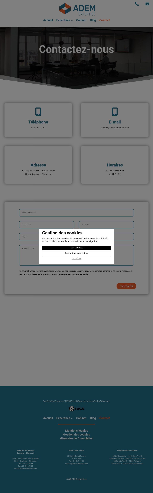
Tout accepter (76, 247)
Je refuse (76, 258)
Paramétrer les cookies (76, 253)
